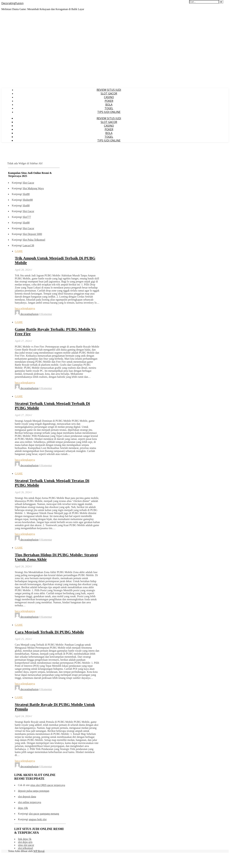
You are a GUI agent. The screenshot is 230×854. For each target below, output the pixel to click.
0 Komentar (45, 314)
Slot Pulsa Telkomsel (34, 239)
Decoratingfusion (12, 3)
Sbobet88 (28, 199)
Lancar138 (28, 245)
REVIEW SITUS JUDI (109, 90)
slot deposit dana (27, 796)
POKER (109, 101)
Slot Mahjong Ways (33, 188)
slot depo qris (25, 842)
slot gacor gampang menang (44, 813)
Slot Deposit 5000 (32, 234)
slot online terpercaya (29, 802)
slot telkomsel (25, 848)
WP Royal (39, 851)
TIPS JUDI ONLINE (108, 112)
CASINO (109, 97)
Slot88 (26, 194)
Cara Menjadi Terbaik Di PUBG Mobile (49, 632)
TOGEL (108, 108)
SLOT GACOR (109, 93)
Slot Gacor (28, 182)
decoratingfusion (29, 314)
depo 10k (23, 808)
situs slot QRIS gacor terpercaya (47, 785)
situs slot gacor (26, 845)
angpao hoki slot (38, 819)
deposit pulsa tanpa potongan (33, 790)
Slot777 (27, 216)
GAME (19, 251)
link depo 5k (24, 839)
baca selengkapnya (25, 308)
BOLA (108, 104)
